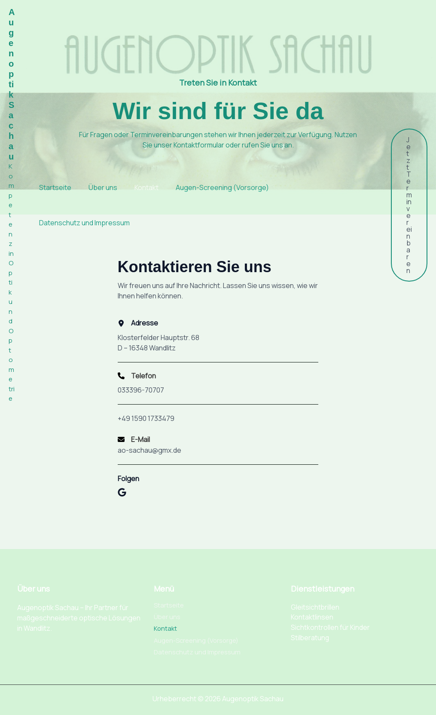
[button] (409, 205)
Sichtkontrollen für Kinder (330, 624)
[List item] (122, 498)
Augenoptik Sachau (12, 84)
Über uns (95, 187)
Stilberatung (310, 634)
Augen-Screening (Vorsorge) (215, 187)
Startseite (48, 187)
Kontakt (139, 187)
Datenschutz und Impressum (77, 222)
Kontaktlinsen (312, 614)
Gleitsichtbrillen (315, 603)
